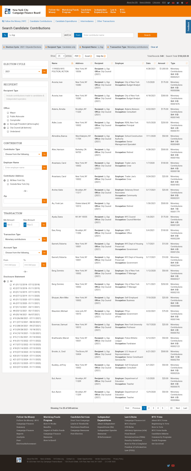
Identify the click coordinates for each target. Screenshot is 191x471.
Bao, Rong (56, 230)
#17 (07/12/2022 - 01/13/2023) (27, 344)
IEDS (164, 2)
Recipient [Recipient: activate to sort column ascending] (99, 63)
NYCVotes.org (59, 459)
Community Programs (161, 437)
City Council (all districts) (20, 128)
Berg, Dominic (58, 271)
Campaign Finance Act (135, 420)
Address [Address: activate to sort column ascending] (79, 63)
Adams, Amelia (58, 109)
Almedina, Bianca (59, 136)
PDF (77, 56)
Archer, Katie (57, 190)
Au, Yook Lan (57, 203)
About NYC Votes (159, 420)
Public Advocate (17, 116)
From (6, 260)
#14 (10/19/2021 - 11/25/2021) (27, 333)
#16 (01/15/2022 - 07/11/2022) (27, 341)
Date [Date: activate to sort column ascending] (148, 63)
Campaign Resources (80, 430)
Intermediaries (87, 21)
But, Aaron (56, 378)
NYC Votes (123, 10)
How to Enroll (50, 440)
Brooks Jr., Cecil (58, 351)
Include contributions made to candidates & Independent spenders (24, 97)
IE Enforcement (104, 437)
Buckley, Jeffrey (59, 365)
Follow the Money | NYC (15, 21)
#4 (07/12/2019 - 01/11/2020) (26, 296)
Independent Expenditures (101, 10)
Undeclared (15, 131)
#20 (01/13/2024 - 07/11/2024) (27, 356)
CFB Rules (129, 427)
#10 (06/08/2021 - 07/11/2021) (27, 318)
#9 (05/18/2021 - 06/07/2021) (26, 314)
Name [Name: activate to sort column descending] (54, 63)
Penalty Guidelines (133, 440)
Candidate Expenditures (66, 21)
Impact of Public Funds (54, 430)
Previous (136, 408)
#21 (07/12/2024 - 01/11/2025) (27, 359)
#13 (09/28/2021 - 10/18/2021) (27, 329)
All (11, 281)
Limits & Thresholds (79, 424)
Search (147, 35)
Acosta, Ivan (57, 82)
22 (171, 408)
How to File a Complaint (136, 444)
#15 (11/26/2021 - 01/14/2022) (27, 337)
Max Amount (29, 220)
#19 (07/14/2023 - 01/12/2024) (27, 352)
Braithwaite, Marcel (60, 338)
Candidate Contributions (41, 21)
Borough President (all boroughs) (24, 124)
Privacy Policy (118, 459)
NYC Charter (130, 424)
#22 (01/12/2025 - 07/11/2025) (27, 363)
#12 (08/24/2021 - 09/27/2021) (27, 326)
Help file (100, 56)
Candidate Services (86, 10)
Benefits (47, 427)
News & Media (145, 2)
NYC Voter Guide (159, 430)
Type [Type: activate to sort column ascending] (173, 63)
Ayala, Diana (57, 217)
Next (178, 408)
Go (44, 71)
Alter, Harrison (58, 149)
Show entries (61, 56)
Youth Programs (159, 440)
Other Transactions (106, 21)
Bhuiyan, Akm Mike (60, 298)
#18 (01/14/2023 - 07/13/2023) (27, 348)
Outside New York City (19, 184)
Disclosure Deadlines (80, 427)
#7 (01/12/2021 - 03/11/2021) (26, 307)
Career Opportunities (84, 459)
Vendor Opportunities (103, 459)
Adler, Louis (57, 122)
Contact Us (70, 459)
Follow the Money (54, 10)
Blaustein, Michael (60, 311)
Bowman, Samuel (59, 324)
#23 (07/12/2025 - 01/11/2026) (27, 367)
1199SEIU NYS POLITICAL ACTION (60, 70)
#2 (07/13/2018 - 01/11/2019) (26, 288)
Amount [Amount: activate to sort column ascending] (161, 63)
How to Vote (157, 427)
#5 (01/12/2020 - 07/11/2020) (26, 299)
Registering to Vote (160, 424)
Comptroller (15, 120)
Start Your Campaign (80, 420)
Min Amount (9, 220)
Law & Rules (113, 10)
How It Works (50, 424)
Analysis (20, 437)
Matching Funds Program (70, 10)
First (127, 408)
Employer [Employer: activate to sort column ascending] (119, 63)
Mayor (13, 113)
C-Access (156, 2)
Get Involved (158, 444)
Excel (88, 56)
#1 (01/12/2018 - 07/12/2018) (26, 284)
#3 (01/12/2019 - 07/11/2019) (26, 292)
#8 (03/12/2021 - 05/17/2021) (26, 311)
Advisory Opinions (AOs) (136, 430)
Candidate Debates (160, 434)
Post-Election (77, 434)
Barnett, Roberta (59, 244)
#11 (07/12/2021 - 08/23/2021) (27, 322)
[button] (23, 71)
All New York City (17, 180)
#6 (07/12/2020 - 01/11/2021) (26, 303)
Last (185, 408)
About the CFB (132, 2)
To (24, 260)
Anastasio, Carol (59, 163)
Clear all (154, 47)
